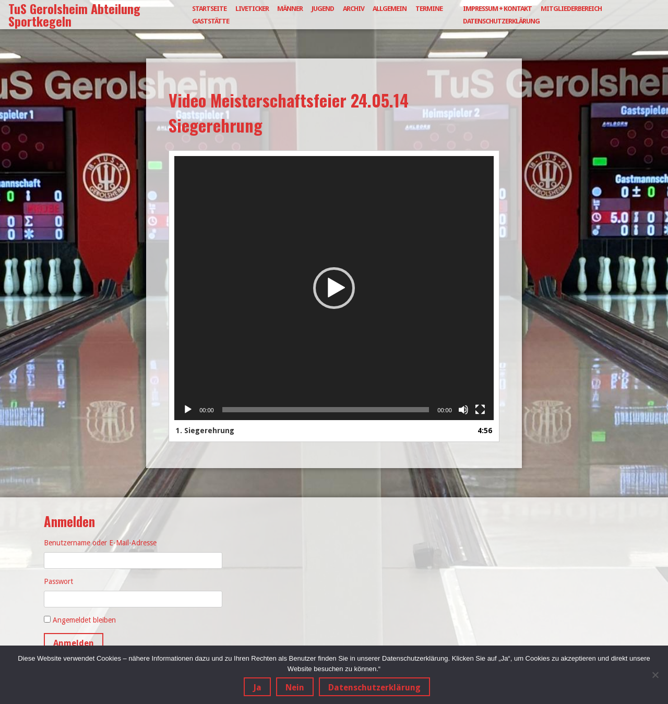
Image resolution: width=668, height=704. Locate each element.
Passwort (58, 581)
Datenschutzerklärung (501, 21)
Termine (429, 9)
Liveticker (252, 9)
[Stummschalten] (463, 409)
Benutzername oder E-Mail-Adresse (100, 543)
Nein (294, 688)
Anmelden (73, 643)
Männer (290, 9)
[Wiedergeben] (188, 409)
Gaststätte (210, 21)
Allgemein (390, 9)
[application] (334, 288)
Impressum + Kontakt (497, 9)
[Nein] (655, 675)
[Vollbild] (480, 409)
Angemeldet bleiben (84, 620)
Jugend (323, 9)
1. (205, 430)
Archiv (353, 9)
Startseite (209, 9)
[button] (334, 288)
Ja (257, 688)
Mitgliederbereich (571, 9)
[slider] (326, 409)
